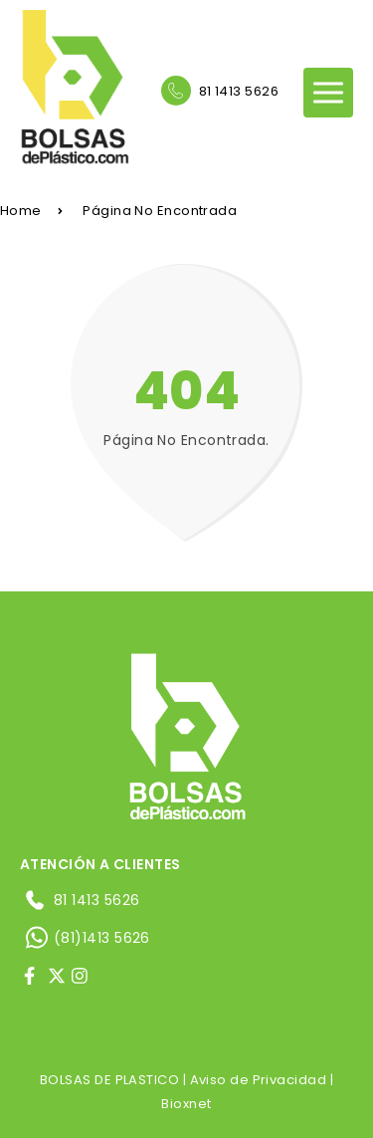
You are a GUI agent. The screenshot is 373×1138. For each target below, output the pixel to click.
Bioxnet (186, 1103)
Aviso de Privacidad (258, 1079)
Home (31, 210)
